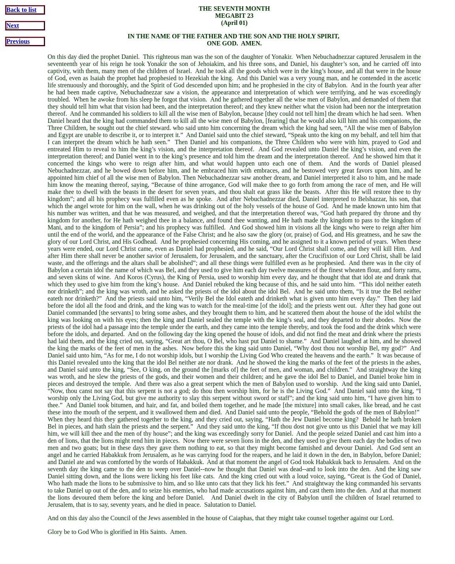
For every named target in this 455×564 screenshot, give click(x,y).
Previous (18, 41)
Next (12, 25)
